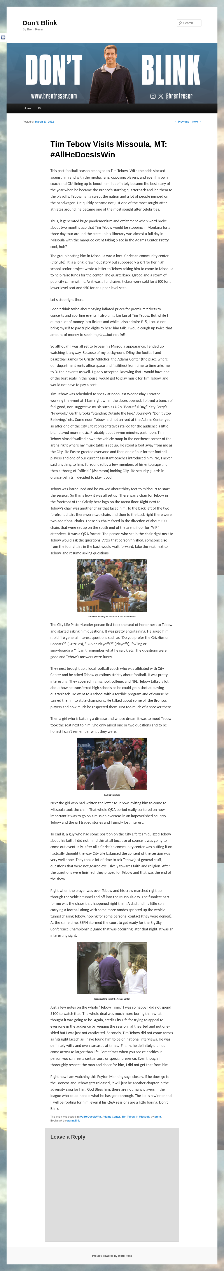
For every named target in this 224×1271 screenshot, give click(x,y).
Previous (182, 121)
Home (27, 108)
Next (196, 121)
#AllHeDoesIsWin (90, 1116)
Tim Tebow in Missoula (136, 1116)
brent (157, 1116)
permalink (73, 1120)
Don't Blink (40, 22)
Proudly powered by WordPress (112, 1255)
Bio (40, 108)
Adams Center (111, 1116)
